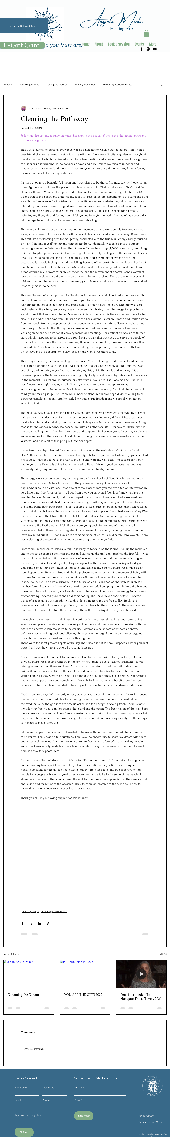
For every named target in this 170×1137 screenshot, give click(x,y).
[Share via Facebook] (22, 923)
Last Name (48, 1087)
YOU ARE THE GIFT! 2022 (83, 995)
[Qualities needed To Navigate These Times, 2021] (141, 974)
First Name (21, 1087)
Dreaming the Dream (23, 995)
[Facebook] (141, 49)
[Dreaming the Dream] (29, 974)
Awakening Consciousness (117, 84)
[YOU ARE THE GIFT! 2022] (85, 974)
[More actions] (147, 108)
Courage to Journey (56, 84)
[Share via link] (48, 923)
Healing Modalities (84, 84)
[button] (146, 33)
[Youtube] (155, 49)
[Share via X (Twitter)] (31, 923)
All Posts (8, 84)
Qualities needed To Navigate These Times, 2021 (141, 997)
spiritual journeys (29, 84)
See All (163, 953)
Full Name (79, 1087)
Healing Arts (122, 28)
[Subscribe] (83, 1115)
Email (18, 1100)
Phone (46, 1100)
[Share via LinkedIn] (39, 923)
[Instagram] (148, 49)
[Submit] (24, 1132)
